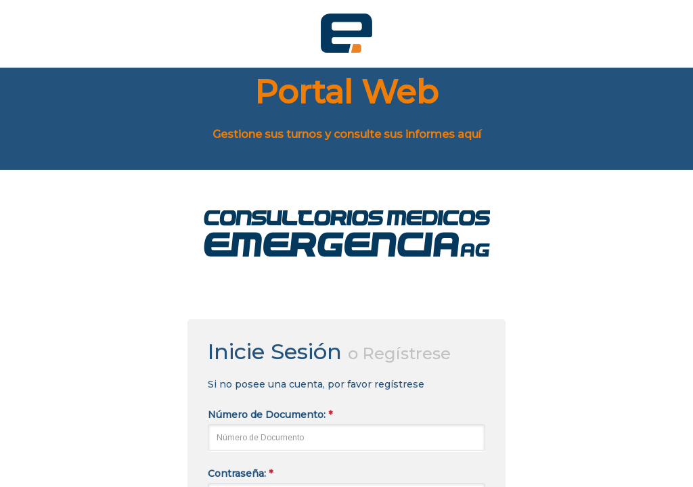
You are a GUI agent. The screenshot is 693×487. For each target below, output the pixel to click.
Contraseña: (240, 473)
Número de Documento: (270, 414)
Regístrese (406, 353)
